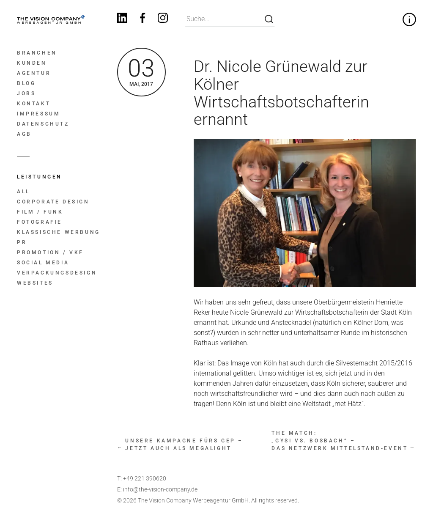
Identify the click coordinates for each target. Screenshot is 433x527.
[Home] (50, 19)
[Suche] (269, 19)
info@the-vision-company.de (157, 489)
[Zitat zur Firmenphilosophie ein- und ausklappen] (409, 19)
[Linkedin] (122, 19)
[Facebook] (142, 19)
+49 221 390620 (141, 478)
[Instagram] (163, 19)
